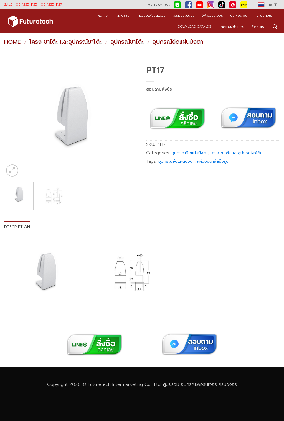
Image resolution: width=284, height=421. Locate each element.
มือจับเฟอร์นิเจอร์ (152, 15)
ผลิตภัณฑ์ (124, 15)
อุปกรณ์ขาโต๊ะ (127, 41)
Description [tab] (17, 227)
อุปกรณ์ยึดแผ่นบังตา (178, 41)
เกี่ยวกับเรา (265, 15)
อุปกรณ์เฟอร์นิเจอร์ (199, 384)
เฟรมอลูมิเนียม (184, 15)
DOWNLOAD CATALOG (194, 26)
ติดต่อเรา (258, 26)
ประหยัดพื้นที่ (240, 15)
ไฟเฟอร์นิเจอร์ (212, 15)
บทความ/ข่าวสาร (231, 26)
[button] (275, 26)
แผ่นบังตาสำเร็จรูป (213, 161)
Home (12, 41)
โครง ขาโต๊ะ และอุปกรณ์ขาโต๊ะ (65, 41)
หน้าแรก (104, 15)
